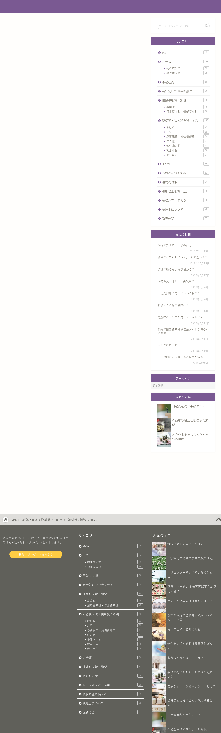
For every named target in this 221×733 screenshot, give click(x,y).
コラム (185, 61)
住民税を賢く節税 (185, 100)
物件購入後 (187, 73)
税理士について (185, 209)
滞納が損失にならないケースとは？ (191, 641)
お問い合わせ (30, 728)
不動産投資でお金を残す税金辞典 (110, 6)
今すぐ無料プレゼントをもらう (75, 378)
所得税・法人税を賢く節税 (25, 26)
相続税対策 (185, 182)
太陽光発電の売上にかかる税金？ (179, 293)
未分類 (185, 164)
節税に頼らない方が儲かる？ (176, 269)
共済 (187, 132)
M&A (185, 52)
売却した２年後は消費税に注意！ (190, 556)
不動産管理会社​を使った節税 (187, 684)
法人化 (187, 141)
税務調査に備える (185, 200)
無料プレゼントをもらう (36, 509)
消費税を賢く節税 (185, 173)
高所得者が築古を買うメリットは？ (180, 317)
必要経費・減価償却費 (187, 136)
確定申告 (187, 150)
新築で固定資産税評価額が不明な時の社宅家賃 (183, 331)
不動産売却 (185, 82)
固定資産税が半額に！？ (188, 406)
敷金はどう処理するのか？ (185, 613)
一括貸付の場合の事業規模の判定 (190, 513)
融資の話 (185, 218)
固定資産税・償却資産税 (187, 111)
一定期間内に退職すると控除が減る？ (182, 357)
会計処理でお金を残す (185, 91)
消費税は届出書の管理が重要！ (188, 698)
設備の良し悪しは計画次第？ (176, 281)
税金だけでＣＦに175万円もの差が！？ (183, 257)
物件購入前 (187, 68)
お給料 (187, 127)
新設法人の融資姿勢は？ (173, 305)
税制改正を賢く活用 (185, 191)
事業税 (187, 107)
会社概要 (13, 728)
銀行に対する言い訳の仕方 (175, 245)
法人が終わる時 (168, 345)
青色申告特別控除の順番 (184, 584)
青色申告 (187, 155)
